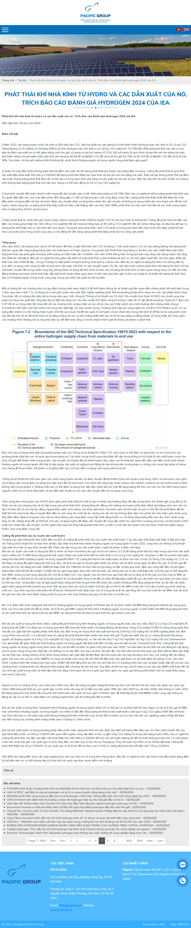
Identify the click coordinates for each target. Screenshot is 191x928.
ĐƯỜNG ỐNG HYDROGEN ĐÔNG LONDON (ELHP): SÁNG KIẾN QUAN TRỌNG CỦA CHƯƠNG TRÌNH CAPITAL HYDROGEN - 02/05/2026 (88, 825)
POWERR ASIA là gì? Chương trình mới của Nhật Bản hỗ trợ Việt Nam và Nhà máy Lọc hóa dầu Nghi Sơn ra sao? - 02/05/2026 (83, 788)
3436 (140, 840)
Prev (62, 840)
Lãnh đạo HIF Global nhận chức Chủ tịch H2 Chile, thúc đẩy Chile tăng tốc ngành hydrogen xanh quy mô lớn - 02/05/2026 (80, 803)
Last (160, 840)
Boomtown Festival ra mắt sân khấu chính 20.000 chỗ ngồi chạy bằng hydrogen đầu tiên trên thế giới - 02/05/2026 (76, 807)
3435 (129, 840)
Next (150, 840)
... (83, 840)
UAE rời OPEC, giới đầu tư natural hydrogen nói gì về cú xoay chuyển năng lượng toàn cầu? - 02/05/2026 (70, 792)
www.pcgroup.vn (61, 910)
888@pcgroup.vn (70, 905)
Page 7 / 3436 (37, 840)
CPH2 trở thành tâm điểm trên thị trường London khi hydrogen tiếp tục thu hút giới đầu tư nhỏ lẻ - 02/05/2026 (73, 799)
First (52, 840)
